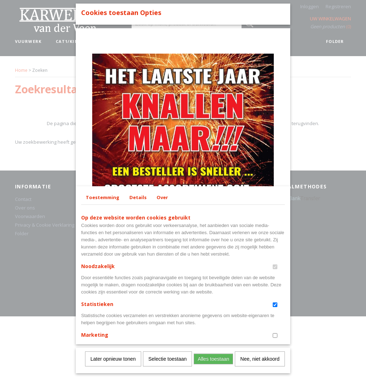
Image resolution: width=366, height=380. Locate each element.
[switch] (275, 307)
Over (162, 238)
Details (138, 238)
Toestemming (102, 238)
